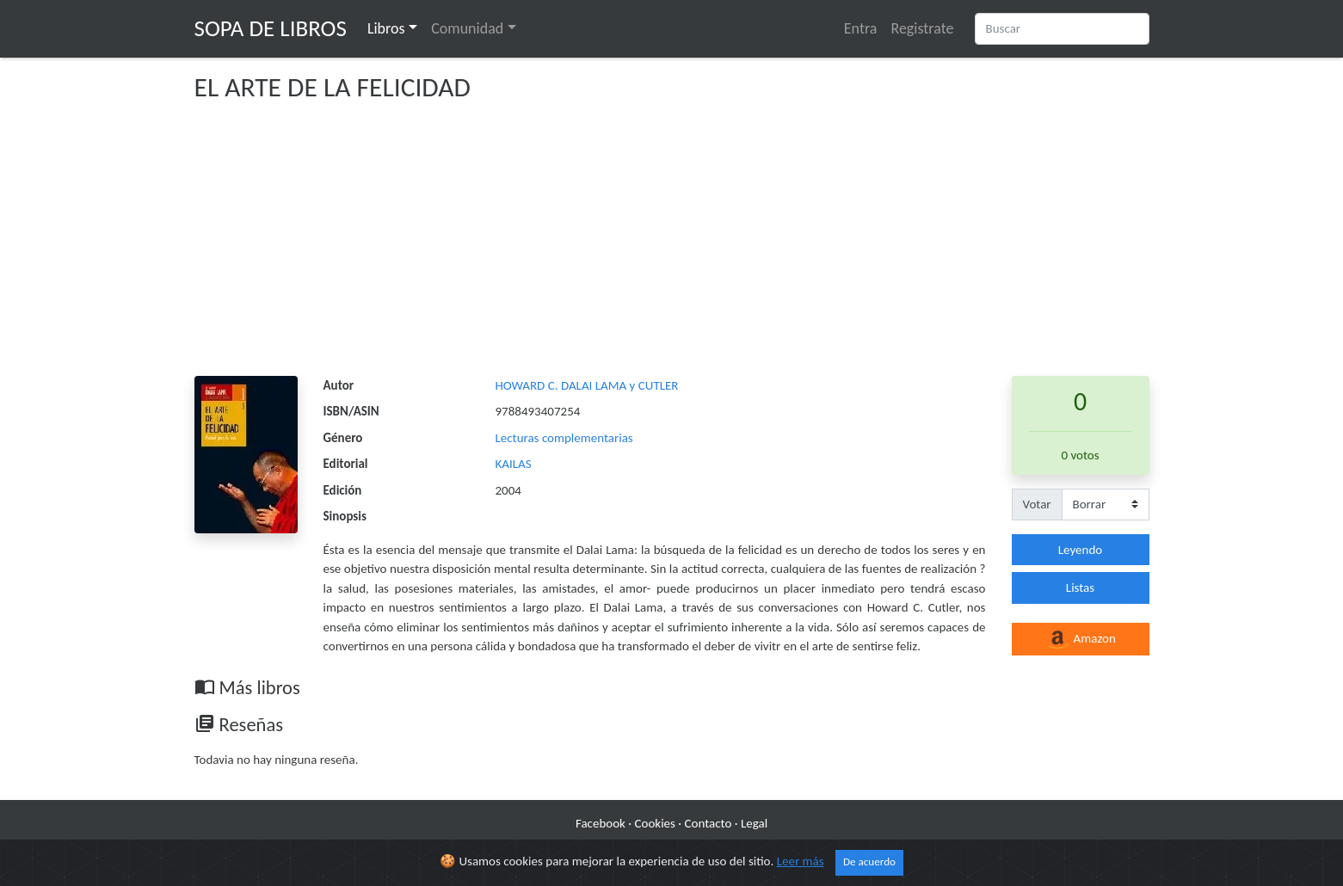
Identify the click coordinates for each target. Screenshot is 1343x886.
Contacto (708, 823)
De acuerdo (869, 862)
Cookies (655, 823)
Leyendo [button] (1080, 549)
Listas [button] (1080, 587)
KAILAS (514, 463)
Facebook (600, 823)
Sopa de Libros (270, 28)
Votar (1037, 504)
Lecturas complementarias (564, 438)
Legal (754, 823)
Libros (386, 28)
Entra (861, 28)
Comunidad (467, 28)
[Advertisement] (672, 246)
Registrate (921, 28)
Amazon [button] (1080, 640)
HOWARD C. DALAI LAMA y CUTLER (587, 385)
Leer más (800, 861)
